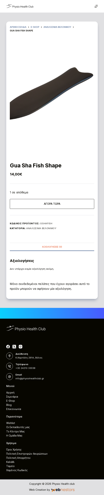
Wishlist (10, 422)
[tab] (52, 247)
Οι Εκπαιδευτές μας (18, 427)
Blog (9, 404)
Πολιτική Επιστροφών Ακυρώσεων (27, 453)
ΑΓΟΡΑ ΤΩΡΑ (52, 203)
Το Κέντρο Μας (15, 431)
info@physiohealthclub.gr (30, 378)
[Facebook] (8, 346)
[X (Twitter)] (14, 346)
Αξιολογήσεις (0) (52, 246)
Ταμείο (10, 466)
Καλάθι (10, 461)
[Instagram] (20, 346)
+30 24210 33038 (25, 368)
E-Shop (10, 400)
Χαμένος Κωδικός (17, 470)
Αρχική (10, 392)
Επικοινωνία (13, 408)
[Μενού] (96, 6)
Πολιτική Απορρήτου (18, 457)
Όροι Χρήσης (14, 449)
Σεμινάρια (12, 396)
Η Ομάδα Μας (14, 435)
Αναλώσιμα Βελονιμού (41, 228)
